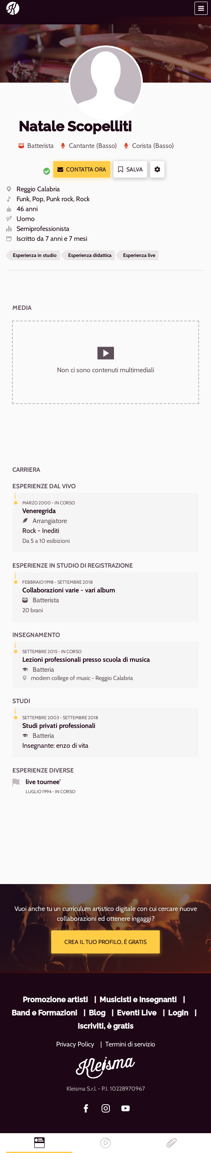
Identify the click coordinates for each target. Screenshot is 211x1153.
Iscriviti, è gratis (105, 1026)
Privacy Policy (75, 1044)
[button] (201, 8)
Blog (97, 1012)
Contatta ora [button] (81, 169)
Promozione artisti (55, 999)
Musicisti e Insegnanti (138, 999)
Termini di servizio (130, 1044)
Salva (130, 169)
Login (178, 1012)
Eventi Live (136, 1012)
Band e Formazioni (44, 1012)
